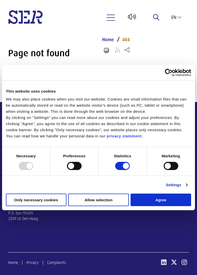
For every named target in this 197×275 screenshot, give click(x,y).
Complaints (56, 263)
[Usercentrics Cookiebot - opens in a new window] (168, 72)
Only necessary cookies (36, 200)
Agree (160, 200)
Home (108, 39)
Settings (173, 184)
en (176, 17)
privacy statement (124, 136)
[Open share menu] (127, 49)
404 (126, 39)
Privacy (32, 263)
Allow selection (98, 200)
